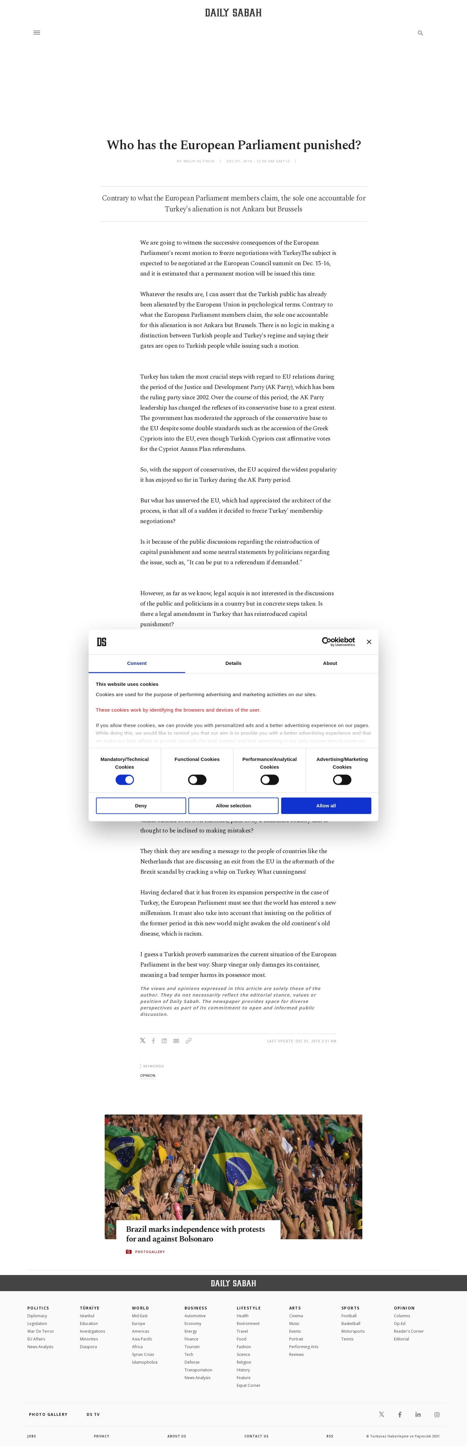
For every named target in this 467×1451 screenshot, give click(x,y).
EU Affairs (36, 1339)
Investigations (92, 1331)
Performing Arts (303, 1346)
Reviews (296, 1354)
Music (294, 1323)
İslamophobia (144, 1362)
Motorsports (353, 1331)
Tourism (192, 1346)
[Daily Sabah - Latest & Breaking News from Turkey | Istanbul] (233, 12)
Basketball (350, 1323)
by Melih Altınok (196, 161)
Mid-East (140, 1316)
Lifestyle (249, 1308)
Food (241, 1339)
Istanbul (87, 1316)
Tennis (347, 1339)
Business (196, 1308)
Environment (248, 1323)
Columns (402, 1316)
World (140, 1308)
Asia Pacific (142, 1339)
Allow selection (233, 805)
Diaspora (88, 1346)
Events (295, 1331)
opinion (147, 1075)
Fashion (244, 1346)
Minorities (89, 1339)
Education (89, 1323)
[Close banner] (369, 642)
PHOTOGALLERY (150, 1252)
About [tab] (330, 663)
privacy (102, 1436)
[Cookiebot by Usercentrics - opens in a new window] (327, 642)
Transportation (198, 1370)
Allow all (326, 805)
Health (243, 1316)
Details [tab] (233, 663)
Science (243, 1354)
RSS (329, 1436)
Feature (244, 1377)
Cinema (296, 1316)
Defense (192, 1362)
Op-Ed (399, 1323)
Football (349, 1316)
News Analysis (40, 1346)
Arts (295, 1308)
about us (177, 1436)
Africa (137, 1346)
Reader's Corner (409, 1331)
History (243, 1370)
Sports (350, 1308)
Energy (191, 1331)
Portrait (296, 1339)
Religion (244, 1362)
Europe (138, 1323)
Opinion (404, 1308)
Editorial (401, 1339)
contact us (257, 1436)
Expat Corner (249, 1385)
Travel (242, 1331)
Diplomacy (37, 1316)
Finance (191, 1339)
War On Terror (40, 1331)
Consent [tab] (137, 663)
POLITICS (38, 1308)
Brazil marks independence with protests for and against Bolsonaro (197, 1234)
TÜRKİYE (90, 1308)
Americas (140, 1331)
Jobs (32, 1436)
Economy (193, 1323)
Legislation (37, 1323)
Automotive (195, 1316)
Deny (141, 805)
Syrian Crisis (143, 1354)
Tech (189, 1354)
